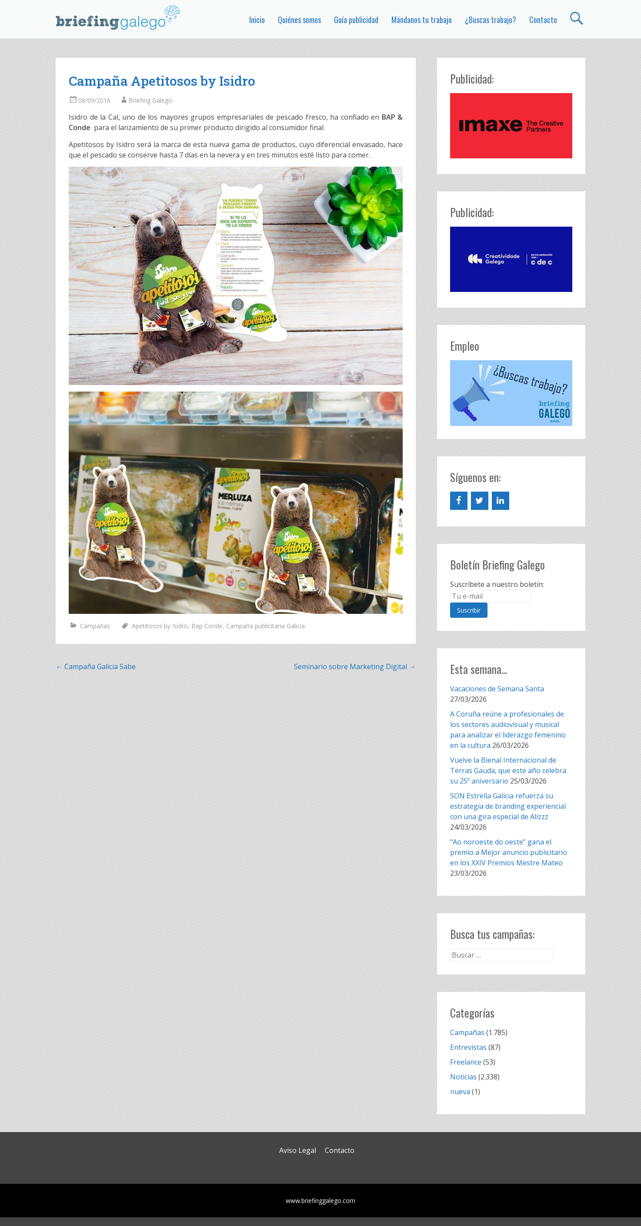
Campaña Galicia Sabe (96, 666)
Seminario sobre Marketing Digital (355, 666)
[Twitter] (479, 501)
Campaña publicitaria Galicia (265, 626)
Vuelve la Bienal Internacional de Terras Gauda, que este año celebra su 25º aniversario (508, 770)
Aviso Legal (297, 1150)
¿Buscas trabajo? (490, 19)
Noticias (463, 1077)
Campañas (95, 626)
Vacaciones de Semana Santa (497, 688)
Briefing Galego (150, 100)
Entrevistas (468, 1047)
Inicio (257, 19)
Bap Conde (207, 626)
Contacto (543, 19)
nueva (460, 1091)
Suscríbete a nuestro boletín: (497, 584)
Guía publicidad (356, 19)
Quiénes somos (299, 19)
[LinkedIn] (500, 501)
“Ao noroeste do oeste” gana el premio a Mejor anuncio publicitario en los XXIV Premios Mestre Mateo (508, 852)
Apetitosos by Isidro (160, 626)
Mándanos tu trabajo (421, 19)
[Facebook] (458, 501)
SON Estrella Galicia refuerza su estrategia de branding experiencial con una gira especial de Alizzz (508, 806)
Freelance (465, 1062)
